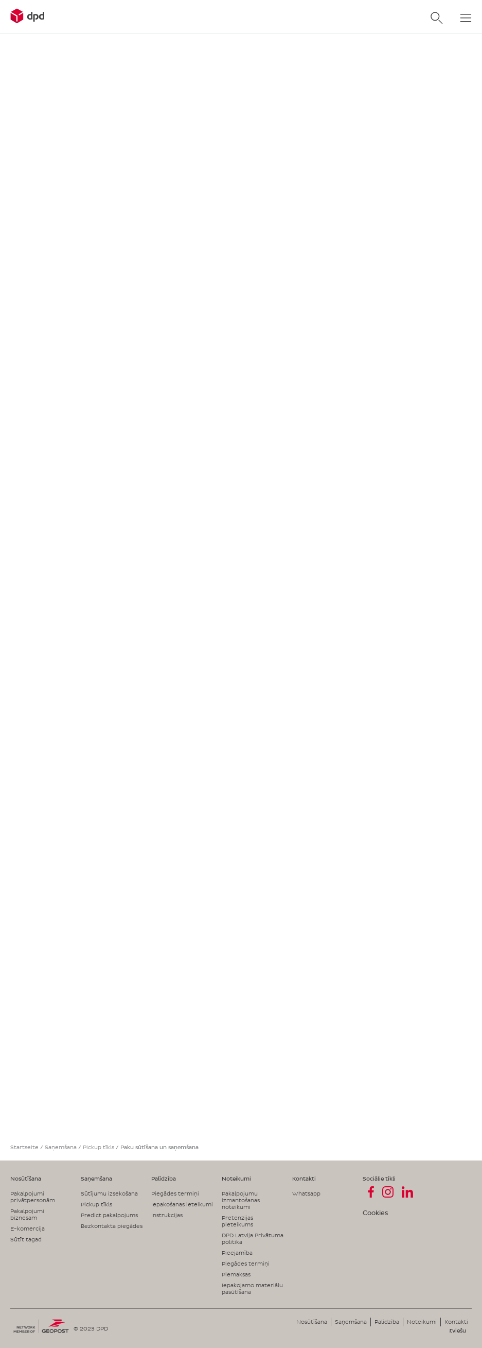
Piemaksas (236, 1274)
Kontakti (304, 1178)
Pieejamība (237, 1252)
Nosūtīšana (25, 1178)
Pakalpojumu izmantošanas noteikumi (241, 1200)
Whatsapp (306, 1193)
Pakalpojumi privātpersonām (32, 1197)
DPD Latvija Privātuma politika (252, 1238)
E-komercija (27, 1228)
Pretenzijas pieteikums (237, 1221)
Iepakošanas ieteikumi (182, 1204)
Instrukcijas (167, 1215)
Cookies (375, 1213)
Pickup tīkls (98, 1147)
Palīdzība (163, 1178)
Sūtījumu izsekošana (109, 1193)
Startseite (24, 1147)
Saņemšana (61, 1147)
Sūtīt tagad (26, 1239)
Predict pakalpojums (109, 1215)
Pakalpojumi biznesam (27, 1214)
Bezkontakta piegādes (111, 1226)
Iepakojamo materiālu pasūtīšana (252, 1288)
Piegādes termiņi (175, 1193)
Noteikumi (236, 1178)
